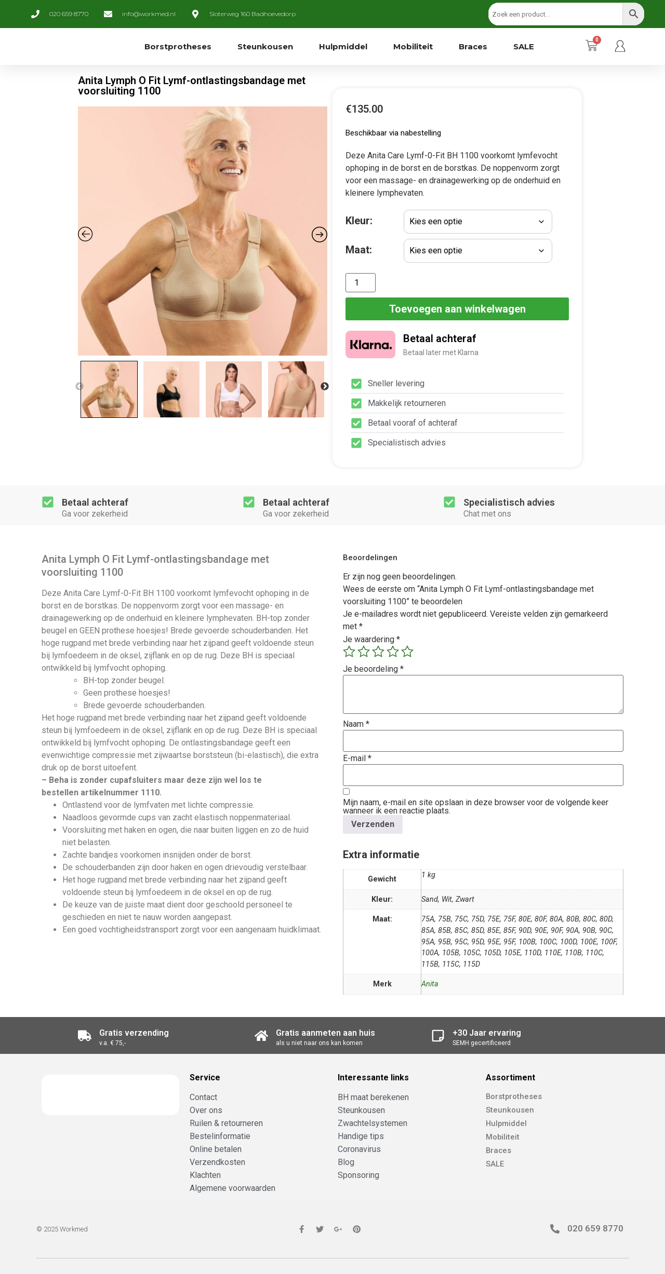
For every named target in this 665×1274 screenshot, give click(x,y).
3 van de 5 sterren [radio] (378, 651)
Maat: (358, 250)
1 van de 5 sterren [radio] (349, 651)
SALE (523, 46)
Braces (473, 46)
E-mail (357, 758)
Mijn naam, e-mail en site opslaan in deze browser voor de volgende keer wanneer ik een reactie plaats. (475, 806)
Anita (429, 984)
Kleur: (359, 220)
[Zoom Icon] (202, 231)
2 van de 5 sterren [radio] (363, 651)
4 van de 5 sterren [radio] (393, 651)
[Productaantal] (360, 282)
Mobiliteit (413, 46)
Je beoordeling (373, 669)
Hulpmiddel (343, 46)
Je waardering (371, 639)
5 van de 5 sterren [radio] (407, 651)
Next (325, 387)
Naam (356, 724)
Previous (79, 387)
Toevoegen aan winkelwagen (457, 309)
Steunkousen (265, 46)
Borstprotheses (177, 46)
